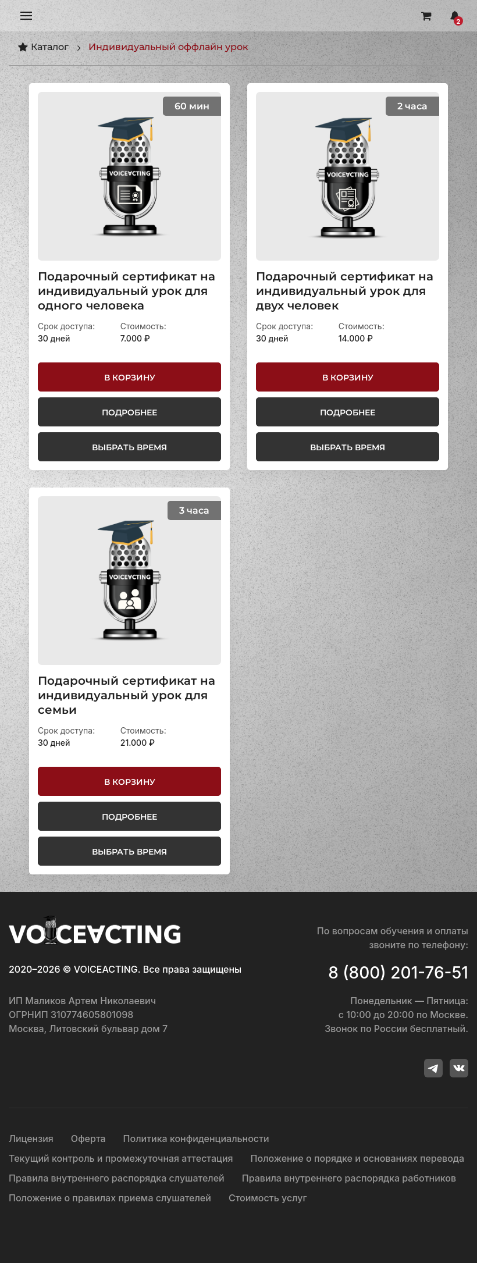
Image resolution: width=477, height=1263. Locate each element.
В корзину (129, 377)
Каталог (43, 47)
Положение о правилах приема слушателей (110, 1198)
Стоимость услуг (268, 1198)
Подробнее (129, 412)
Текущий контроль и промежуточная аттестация (121, 1158)
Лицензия (31, 1138)
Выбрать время (129, 447)
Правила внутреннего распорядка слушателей (117, 1178)
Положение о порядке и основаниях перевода (357, 1158)
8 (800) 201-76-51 (398, 973)
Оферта (88, 1138)
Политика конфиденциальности (196, 1138)
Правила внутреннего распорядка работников (349, 1178)
